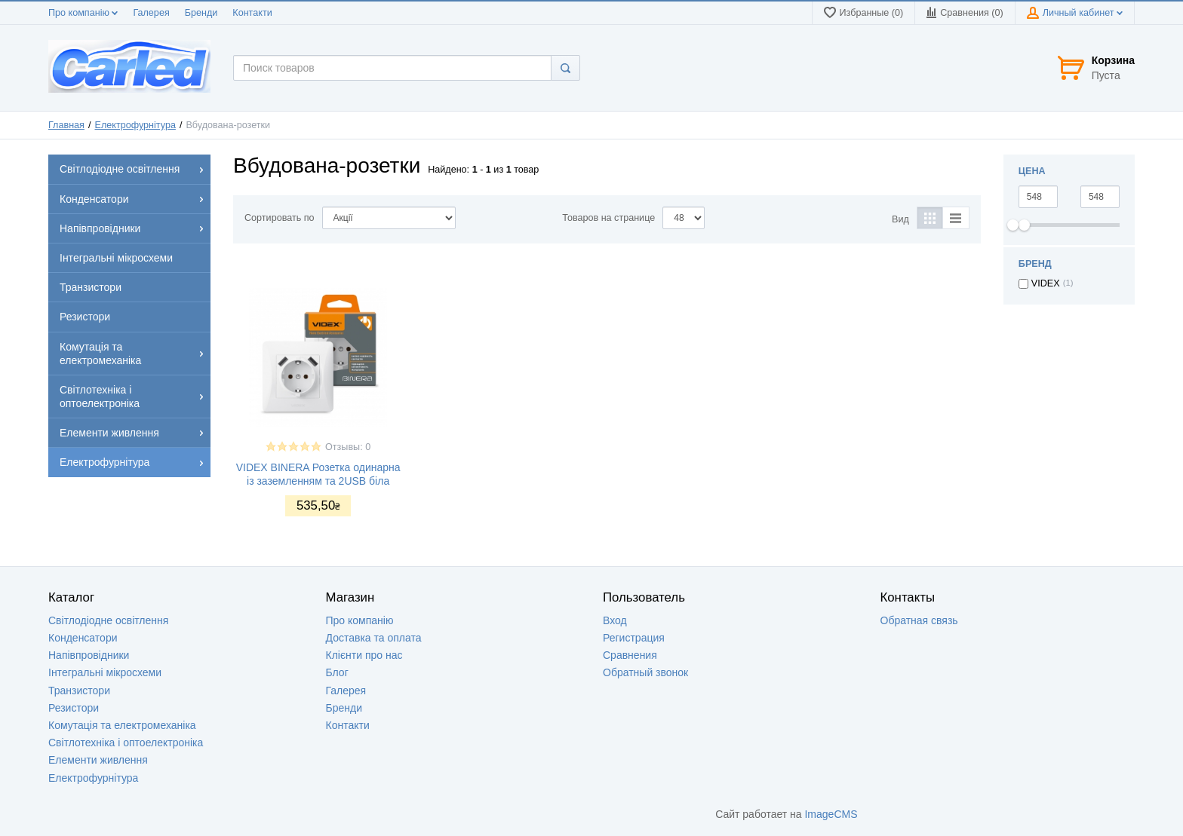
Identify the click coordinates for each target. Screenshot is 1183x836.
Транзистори (79, 690)
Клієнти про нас (364, 655)
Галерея (151, 13)
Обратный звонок (645, 672)
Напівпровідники (88, 655)
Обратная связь (919, 620)
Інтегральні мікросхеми (104, 672)
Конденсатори (83, 638)
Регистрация (634, 638)
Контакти (252, 13)
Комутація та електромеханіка (122, 725)
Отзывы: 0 (347, 447)
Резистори (73, 708)
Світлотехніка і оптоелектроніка (125, 742)
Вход (615, 620)
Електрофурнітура (135, 125)
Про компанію (83, 13)
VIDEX (1045, 283)
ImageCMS (830, 814)
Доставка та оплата (374, 638)
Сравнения (630, 655)
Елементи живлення (98, 760)
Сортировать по (279, 218)
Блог (337, 672)
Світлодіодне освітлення (108, 620)
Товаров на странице (608, 218)
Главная (66, 125)
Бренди (201, 13)
